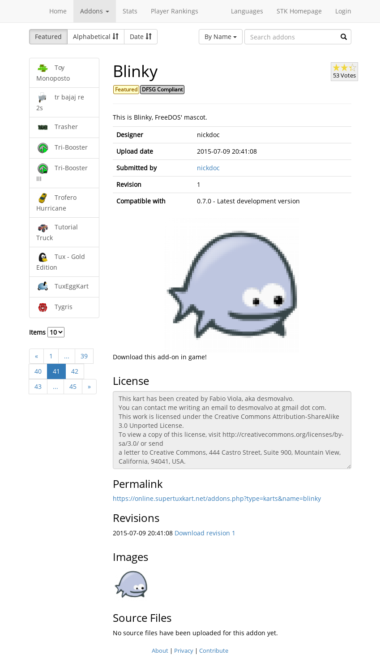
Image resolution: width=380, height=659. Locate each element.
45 (73, 386)
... (66, 356)
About (160, 650)
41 (56, 371)
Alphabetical (96, 36)
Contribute (213, 650)
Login (343, 11)
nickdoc (208, 168)
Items (46, 332)
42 (74, 371)
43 (38, 386)
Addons (94, 11)
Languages (247, 11)
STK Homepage (299, 11)
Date (141, 36)
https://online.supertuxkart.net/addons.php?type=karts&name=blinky (217, 498)
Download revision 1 (205, 533)
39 (84, 356)
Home (58, 11)
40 (38, 371)
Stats (130, 11)
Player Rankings (174, 11)
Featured (48, 36)
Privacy (183, 650)
